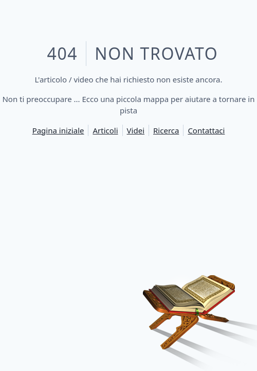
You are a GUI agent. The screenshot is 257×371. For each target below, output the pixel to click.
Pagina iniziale (58, 130)
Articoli (105, 130)
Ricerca (166, 130)
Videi (135, 130)
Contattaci (206, 130)
